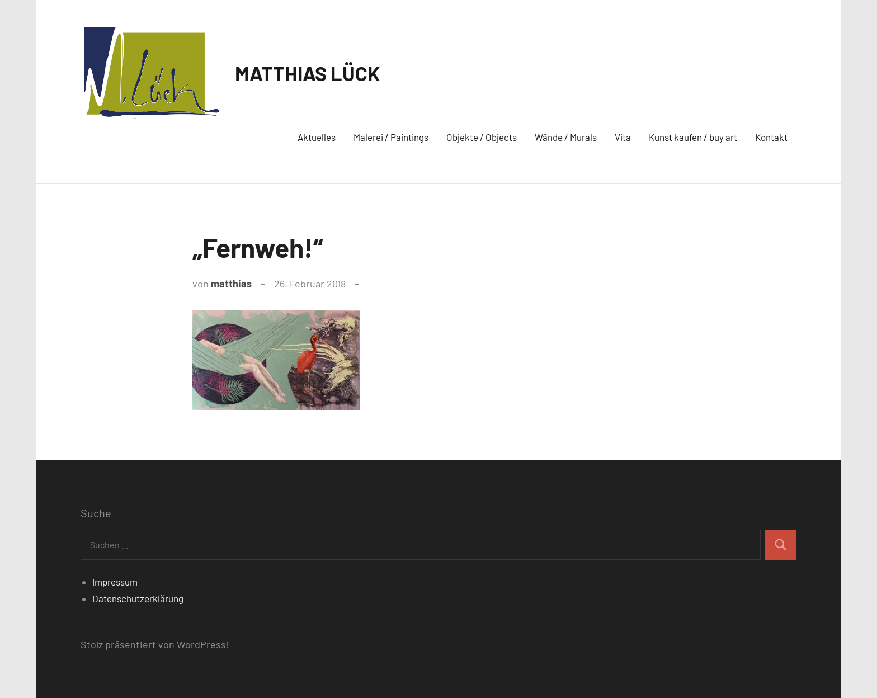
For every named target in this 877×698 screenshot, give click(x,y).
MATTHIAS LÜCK (307, 73)
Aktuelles (317, 137)
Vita (623, 137)
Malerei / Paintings (390, 137)
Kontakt (771, 137)
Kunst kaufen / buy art (693, 137)
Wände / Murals (566, 137)
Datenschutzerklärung (137, 598)
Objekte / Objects (481, 137)
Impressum (115, 581)
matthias (231, 283)
